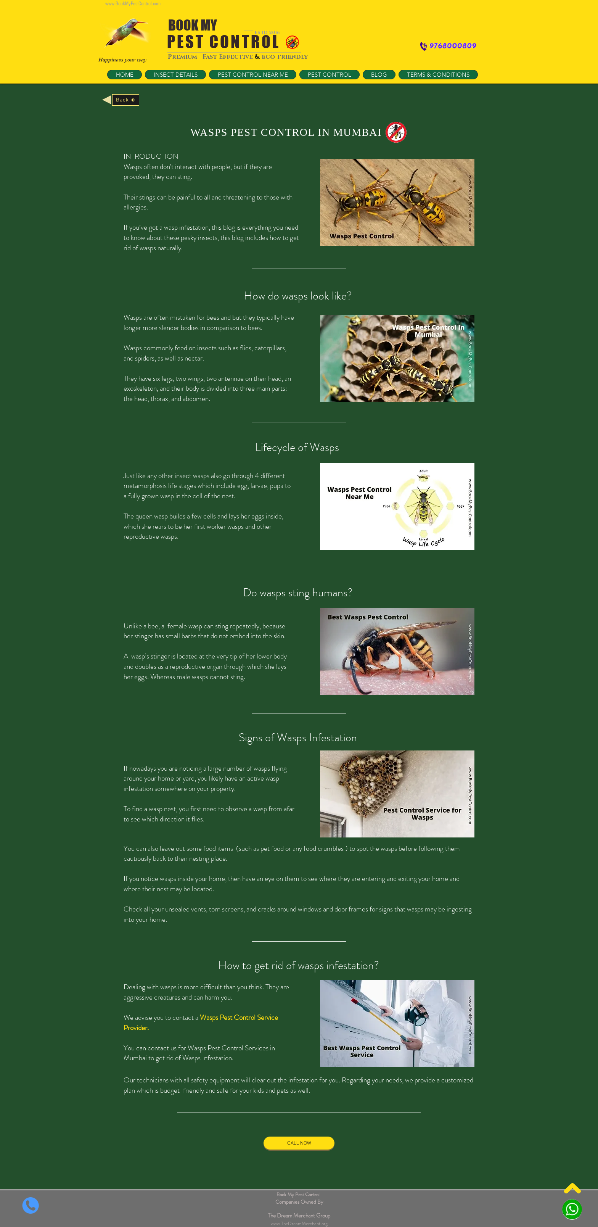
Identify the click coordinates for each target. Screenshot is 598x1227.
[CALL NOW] (299, 1143)
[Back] (125, 100)
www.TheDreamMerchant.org (299, 1223)
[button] (252, 74)
